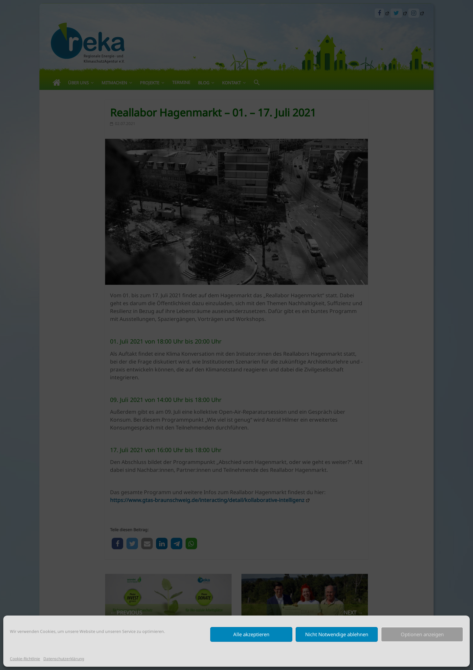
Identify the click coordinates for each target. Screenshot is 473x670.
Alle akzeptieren (251, 634)
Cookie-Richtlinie (25, 658)
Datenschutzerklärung (63, 658)
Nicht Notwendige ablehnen (336, 634)
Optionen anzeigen (422, 634)
